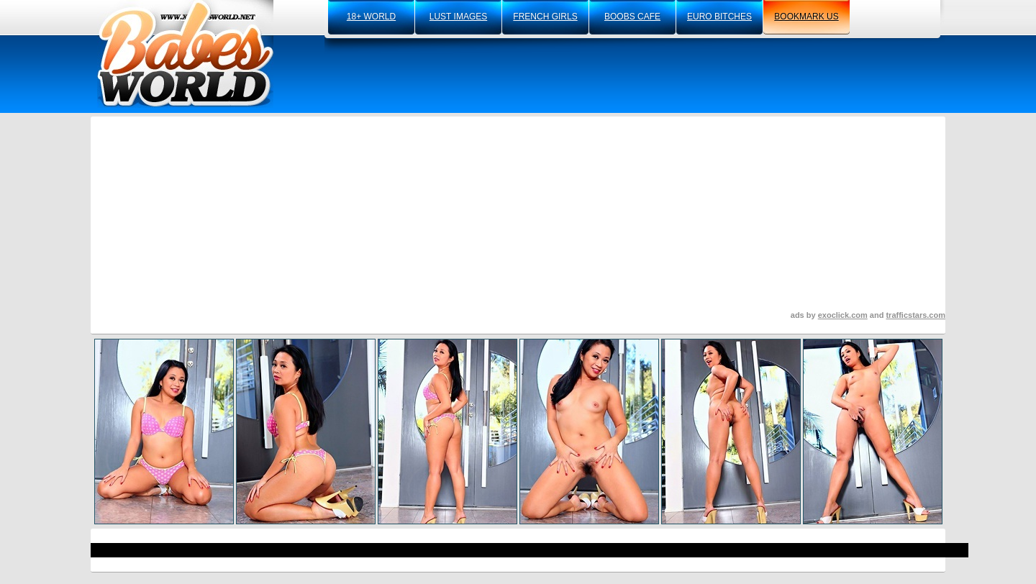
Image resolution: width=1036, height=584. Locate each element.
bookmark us (806, 17)
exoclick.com (843, 315)
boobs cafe (632, 17)
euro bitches (719, 17)
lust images (458, 17)
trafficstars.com (915, 315)
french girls (545, 17)
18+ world (371, 17)
